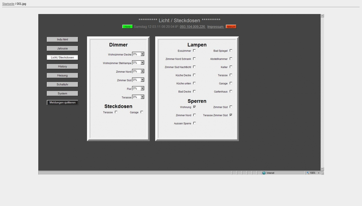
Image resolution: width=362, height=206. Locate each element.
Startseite (8, 3)
